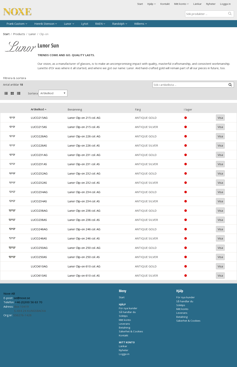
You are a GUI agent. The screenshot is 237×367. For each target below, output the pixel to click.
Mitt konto (125, 320)
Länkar (197, 4)
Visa (220, 118)
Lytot (84, 23)
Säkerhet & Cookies (131, 331)
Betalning (124, 327)
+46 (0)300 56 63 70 (28, 302)
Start (140, 4)
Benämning (75, 109)
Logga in (225, 4)
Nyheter (211, 4)
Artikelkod (37, 109)
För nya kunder (128, 308)
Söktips (123, 316)
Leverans (124, 323)
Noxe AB (9, 293)
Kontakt (165, 4)
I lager (188, 109)
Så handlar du (127, 312)
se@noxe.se (22, 298)
